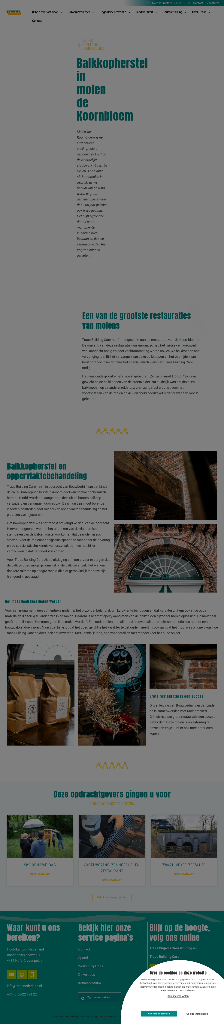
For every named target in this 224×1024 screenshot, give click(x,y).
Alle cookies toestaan (159, 1014)
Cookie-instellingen (197, 1014)
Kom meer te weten (178, 996)
